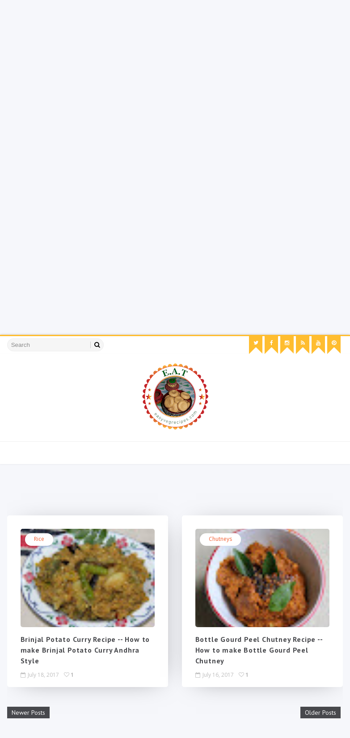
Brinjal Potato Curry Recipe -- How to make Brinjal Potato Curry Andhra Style (85, 650)
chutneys (220, 539)
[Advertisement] (175, 62)
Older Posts (320, 712)
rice (39, 539)
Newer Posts (28, 712)
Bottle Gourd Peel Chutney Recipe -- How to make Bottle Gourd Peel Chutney (259, 650)
